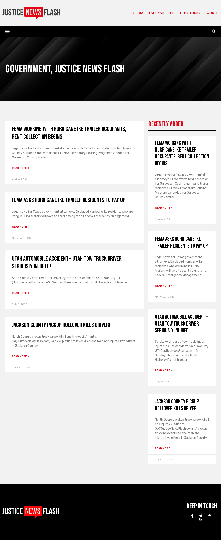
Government (28, 69)
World (213, 13)
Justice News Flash (89, 69)
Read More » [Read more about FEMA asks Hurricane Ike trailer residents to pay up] (20, 226)
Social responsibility (153, 13)
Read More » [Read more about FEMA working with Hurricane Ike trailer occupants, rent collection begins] (20, 167)
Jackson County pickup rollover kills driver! (61, 325)
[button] (7, 31)
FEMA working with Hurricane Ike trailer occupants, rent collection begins (182, 153)
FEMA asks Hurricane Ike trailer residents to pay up (68, 200)
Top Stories (190, 13)
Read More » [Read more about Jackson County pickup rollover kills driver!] (20, 356)
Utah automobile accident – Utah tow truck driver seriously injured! (181, 324)
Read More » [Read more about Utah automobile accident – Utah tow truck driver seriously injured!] (20, 293)
